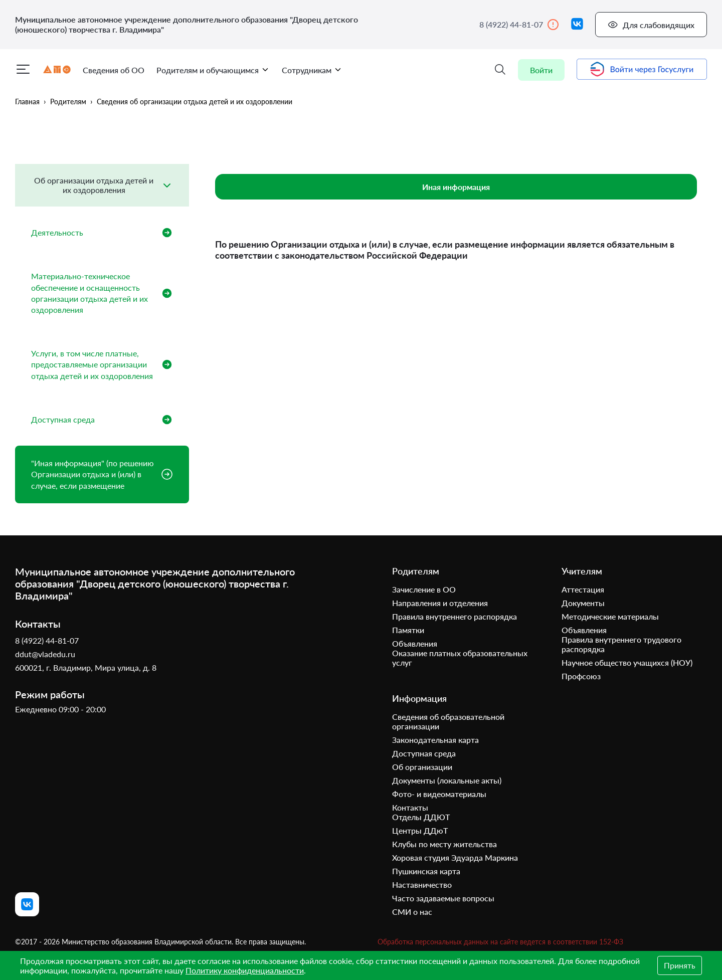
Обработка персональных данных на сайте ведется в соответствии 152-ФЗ (500, 941)
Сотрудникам (312, 70)
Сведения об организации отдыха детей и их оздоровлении (194, 101)
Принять (679, 965)
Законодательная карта (435, 739)
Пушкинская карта (426, 871)
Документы (583, 603)
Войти (541, 70)
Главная (27, 101)
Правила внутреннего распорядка (454, 616)
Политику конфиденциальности (245, 970)
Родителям (68, 101)
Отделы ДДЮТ (421, 817)
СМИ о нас (412, 911)
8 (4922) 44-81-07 (519, 25)
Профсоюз (581, 676)
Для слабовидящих (651, 25)
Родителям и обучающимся (213, 70)
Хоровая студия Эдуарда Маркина (455, 857)
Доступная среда (424, 753)
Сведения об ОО (113, 70)
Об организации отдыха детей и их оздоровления (93, 184)
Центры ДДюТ (420, 830)
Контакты (410, 807)
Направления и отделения (440, 603)
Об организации (422, 766)
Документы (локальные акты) (446, 780)
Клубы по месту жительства (444, 844)
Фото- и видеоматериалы (439, 794)
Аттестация (583, 589)
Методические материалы (610, 616)
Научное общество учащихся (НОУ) (627, 662)
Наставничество (422, 884)
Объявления (414, 643)
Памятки (408, 630)
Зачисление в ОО (424, 589)
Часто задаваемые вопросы (443, 898)
